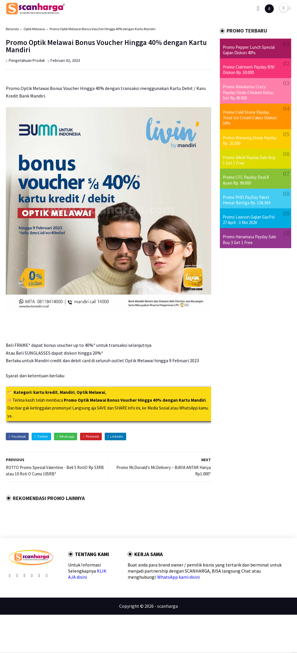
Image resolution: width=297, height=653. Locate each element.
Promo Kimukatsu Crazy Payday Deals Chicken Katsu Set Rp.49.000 (248, 92)
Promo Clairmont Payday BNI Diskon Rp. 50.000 (248, 69)
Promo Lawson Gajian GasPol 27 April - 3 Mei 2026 (249, 219)
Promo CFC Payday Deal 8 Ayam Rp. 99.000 (246, 179)
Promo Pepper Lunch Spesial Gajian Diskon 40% (249, 49)
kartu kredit (45, 392)
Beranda (12, 29)
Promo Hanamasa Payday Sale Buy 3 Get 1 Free (249, 239)
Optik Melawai (34, 29)
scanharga (167, 606)
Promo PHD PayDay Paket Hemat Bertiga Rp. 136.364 (246, 199)
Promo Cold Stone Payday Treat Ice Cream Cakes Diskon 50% (250, 117)
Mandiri (67, 392)
